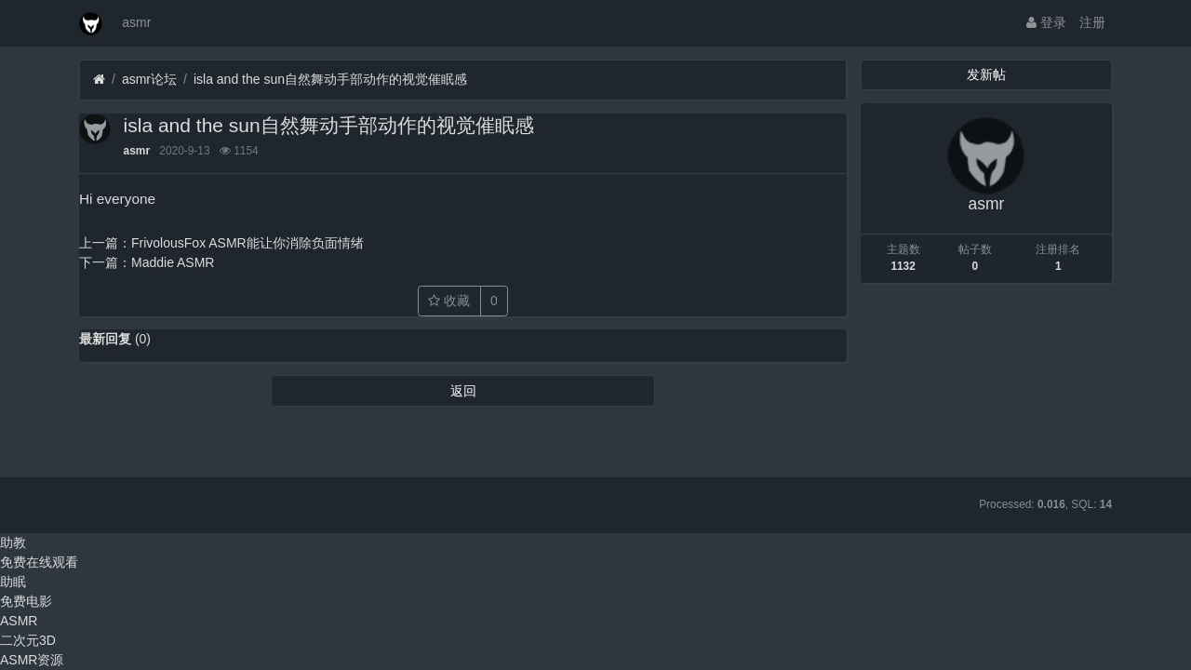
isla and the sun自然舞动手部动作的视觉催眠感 (330, 79)
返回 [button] (463, 390)
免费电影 (26, 601)
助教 (13, 542)
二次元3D (28, 640)
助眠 (13, 581)
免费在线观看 (39, 562)
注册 (1092, 22)
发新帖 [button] (986, 74)
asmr (136, 22)
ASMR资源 (31, 659)
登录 (1046, 22)
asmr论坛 (149, 79)
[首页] (99, 79)
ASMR (18, 620)
